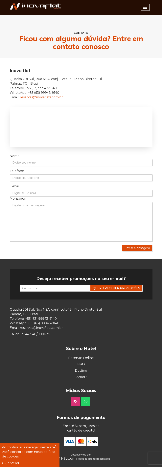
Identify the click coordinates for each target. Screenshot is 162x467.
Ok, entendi (10, 463)
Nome (14, 156)
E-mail (15, 186)
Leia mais (27, 456)
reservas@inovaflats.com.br (41, 97)
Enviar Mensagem (137, 248)
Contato (81, 377)
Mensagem (18, 198)
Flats (81, 364)
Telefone (17, 171)
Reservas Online (81, 358)
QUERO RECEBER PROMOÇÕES (116, 288)
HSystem (68, 458)
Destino (81, 370)
